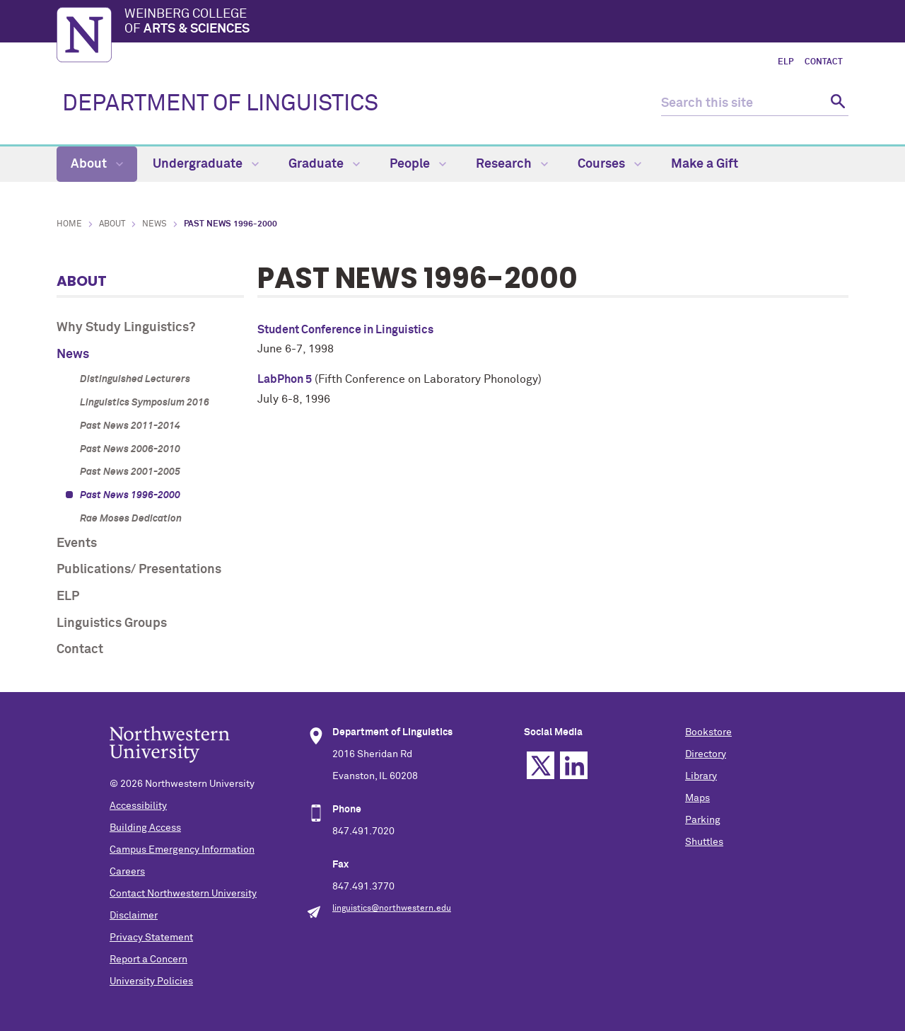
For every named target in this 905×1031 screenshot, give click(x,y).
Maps (697, 798)
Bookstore (708, 732)
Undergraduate (206, 164)
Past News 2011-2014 (130, 426)
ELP (785, 62)
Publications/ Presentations (139, 569)
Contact (824, 62)
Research (512, 164)
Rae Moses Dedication (131, 519)
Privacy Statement (151, 938)
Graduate (324, 164)
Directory (705, 754)
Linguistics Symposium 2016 (144, 403)
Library (701, 776)
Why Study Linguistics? (126, 327)
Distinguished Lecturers (135, 379)
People (418, 164)
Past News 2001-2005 (130, 472)
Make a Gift (704, 164)
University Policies (151, 981)
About (97, 164)
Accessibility (138, 806)
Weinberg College (486, 23)
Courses (609, 164)
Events (77, 543)
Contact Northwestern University (183, 894)
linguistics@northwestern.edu (391, 908)
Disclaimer (134, 916)
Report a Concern (148, 959)
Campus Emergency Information (182, 850)
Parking (702, 820)
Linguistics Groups (112, 623)
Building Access (145, 828)
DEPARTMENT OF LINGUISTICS (220, 104)
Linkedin (574, 765)
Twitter (540, 765)
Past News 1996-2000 (130, 495)
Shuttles (704, 842)
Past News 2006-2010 (130, 449)
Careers (127, 872)
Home (69, 224)
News (154, 224)
